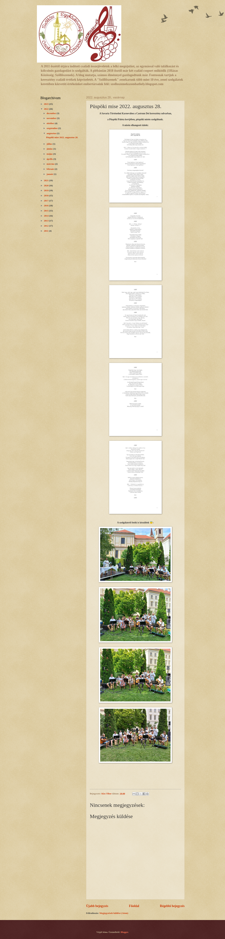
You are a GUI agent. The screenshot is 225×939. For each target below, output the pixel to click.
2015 (46, 210)
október (51, 123)
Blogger (124, 932)
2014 (46, 216)
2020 (46, 185)
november (52, 118)
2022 (46, 109)
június (50, 149)
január (50, 174)
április (50, 159)
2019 (46, 190)
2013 (46, 221)
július (50, 144)
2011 (46, 231)
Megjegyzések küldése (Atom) (113, 913)
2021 (46, 180)
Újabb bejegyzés (97, 906)
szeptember (52, 128)
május (50, 154)
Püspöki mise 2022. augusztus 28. (62, 137)
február (50, 169)
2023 (46, 104)
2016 (46, 205)
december (52, 113)
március (51, 164)
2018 (46, 195)
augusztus (52, 133)
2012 (46, 226)
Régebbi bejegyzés (172, 906)
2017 (46, 200)
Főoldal (134, 906)
